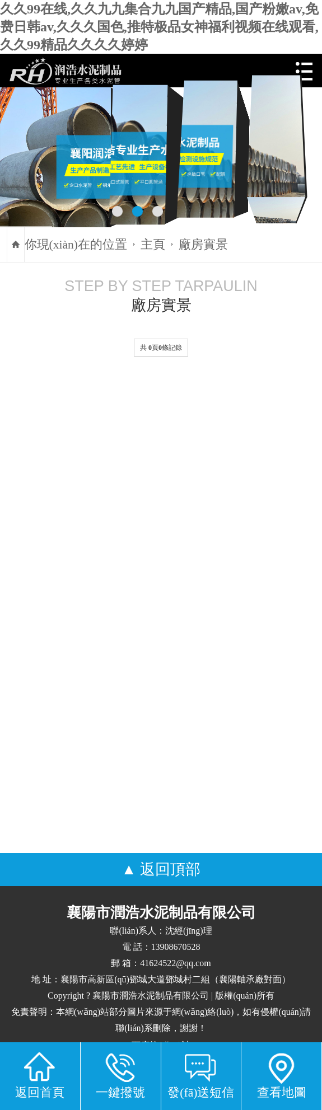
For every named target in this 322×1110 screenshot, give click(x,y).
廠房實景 (203, 244)
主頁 (153, 244)
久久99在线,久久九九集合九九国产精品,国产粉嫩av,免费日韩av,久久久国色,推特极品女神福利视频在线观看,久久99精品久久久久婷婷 (159, 27)
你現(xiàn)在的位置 (76, 244)
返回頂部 (170, 869)
